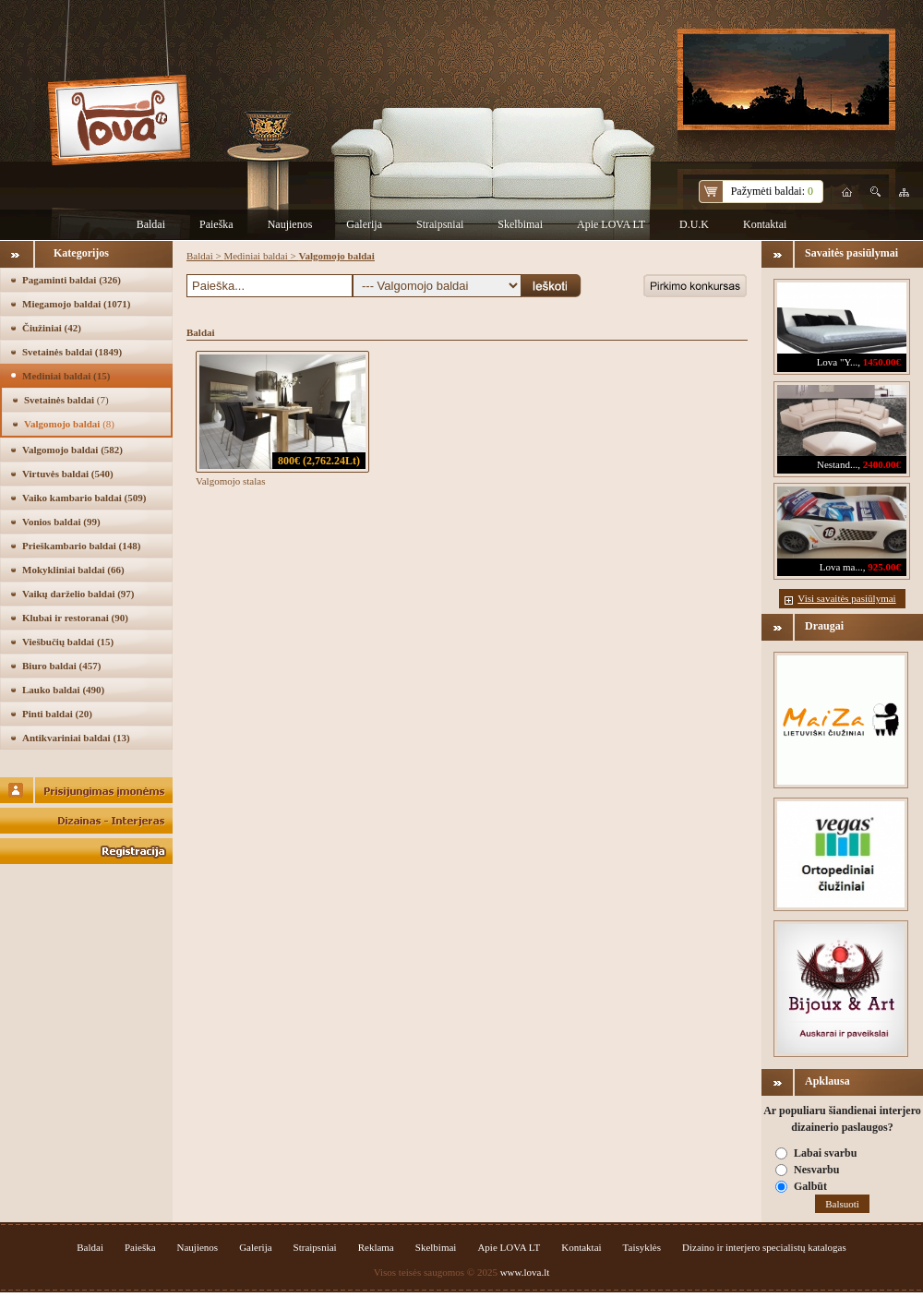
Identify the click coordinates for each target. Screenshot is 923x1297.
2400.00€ (882, 464)
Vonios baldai (61, 521)
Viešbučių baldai (68, 641)
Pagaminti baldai (71, 279)
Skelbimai (520, 224)
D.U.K (694, 224)
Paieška (216, 224)
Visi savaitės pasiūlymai (846, 598)
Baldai (151, 224)
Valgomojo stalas (230, 480)
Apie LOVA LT (611, 224)
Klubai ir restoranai (75, 617)
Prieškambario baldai (81, 545)
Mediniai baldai (66, 375)
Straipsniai (439, 224)
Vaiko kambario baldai (84, 497)
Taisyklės (642, 1247)
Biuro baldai (61, 665)
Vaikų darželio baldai (78, 593)
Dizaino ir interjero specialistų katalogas (764, 1247)
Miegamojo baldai (76, 303)
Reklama (376, 1247)
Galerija (364, 224)
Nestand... (837, 464)
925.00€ (884, 566)
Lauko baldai (63, 689)
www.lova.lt (525, 1272)
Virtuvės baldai (68, 473)
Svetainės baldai (72, 351)
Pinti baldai (57, 713)
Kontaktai (764, 224)
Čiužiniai (51, 327)
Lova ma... (841, 566)
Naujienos (290, 224)
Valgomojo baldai (69, 423)
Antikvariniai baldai (76, 737)
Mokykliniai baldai (73, 569)
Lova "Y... (837, 361)
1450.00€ (882, 361)
